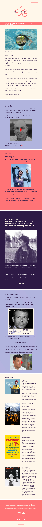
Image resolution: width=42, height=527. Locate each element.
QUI (22, 145)
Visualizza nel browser (34, 2)
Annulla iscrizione (21, 524)
